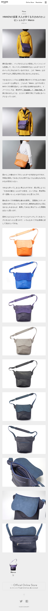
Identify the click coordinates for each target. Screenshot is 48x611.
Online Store (30, 2)
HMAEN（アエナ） (4, 2)
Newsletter (39, 2)
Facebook (26, 601)
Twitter (21, 601)
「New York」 (38, 90)
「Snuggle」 (27, 90)
